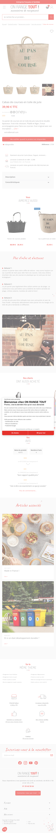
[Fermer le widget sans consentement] (12, 399)
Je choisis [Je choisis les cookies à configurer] (15, 433)
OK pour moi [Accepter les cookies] (41, 433)
